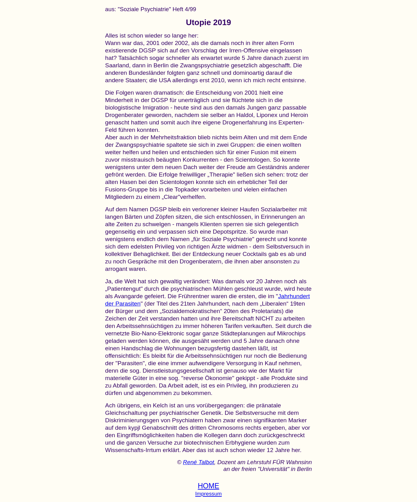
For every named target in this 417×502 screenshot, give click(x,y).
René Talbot (198, 462)
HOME (208, 486)
